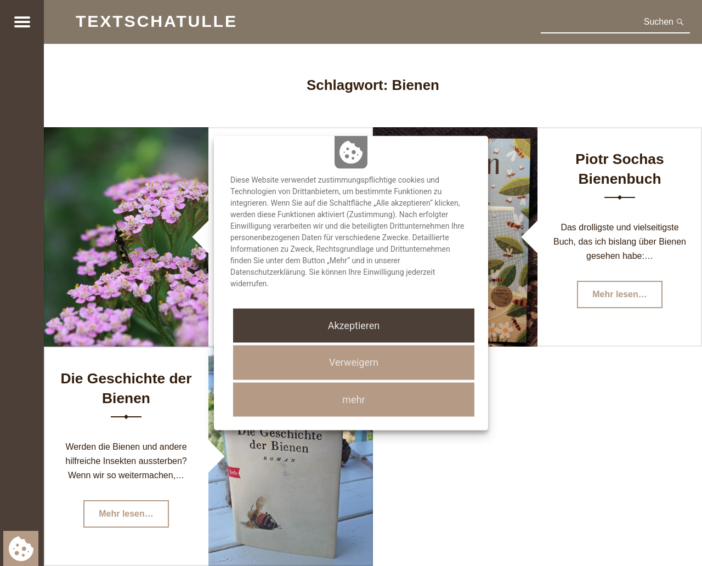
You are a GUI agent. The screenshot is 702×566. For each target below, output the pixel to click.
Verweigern (353, 362)
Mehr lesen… (627, 297)
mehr (353, 399)
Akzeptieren (354, 325)
